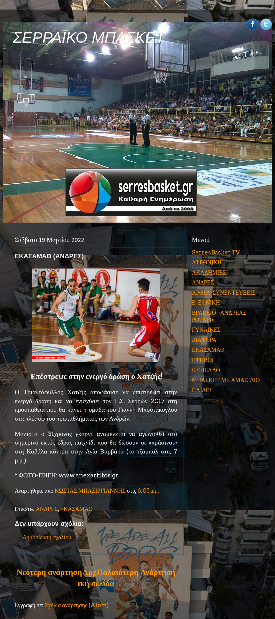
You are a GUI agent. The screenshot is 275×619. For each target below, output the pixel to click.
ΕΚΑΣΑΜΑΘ (76, 508)
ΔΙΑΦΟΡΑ (204, 339)
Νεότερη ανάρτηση (49, 572)
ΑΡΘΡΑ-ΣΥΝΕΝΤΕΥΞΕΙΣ (223, 292)
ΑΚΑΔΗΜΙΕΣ (209, 272)
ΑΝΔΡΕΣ (47, 508)
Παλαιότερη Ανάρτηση (136, 572)
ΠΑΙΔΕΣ (202, 390)
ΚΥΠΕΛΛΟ (206, 370)
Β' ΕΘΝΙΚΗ (206, 302)
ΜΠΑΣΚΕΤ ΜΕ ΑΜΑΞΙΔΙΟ (226, 380)
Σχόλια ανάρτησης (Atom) (77, 605)
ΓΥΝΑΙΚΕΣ (206, 329)
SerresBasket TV (216, 252)
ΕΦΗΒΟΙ (203, 360)
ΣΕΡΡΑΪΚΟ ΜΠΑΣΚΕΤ (89, 37)
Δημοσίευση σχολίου (47, 537)
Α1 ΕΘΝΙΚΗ (207, 262)
